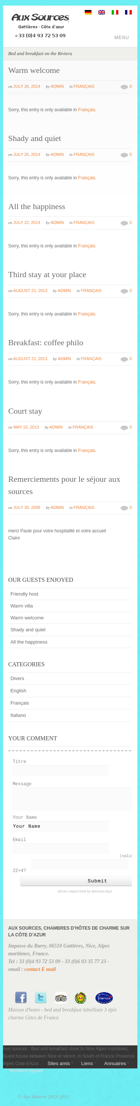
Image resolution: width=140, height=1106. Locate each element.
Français (84, 86)
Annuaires (115, 1069)
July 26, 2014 (26, 86)
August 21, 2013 (30, 290)
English (18, 690)
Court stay (25, 411)
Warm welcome (34, 70)
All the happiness (36, 206)
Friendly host (24, 594)
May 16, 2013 (26, 427)
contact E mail (40, 975)
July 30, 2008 (26, 507)
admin (57, 86)
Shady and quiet (34, 138)
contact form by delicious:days (84, 897)
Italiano (18, 715)
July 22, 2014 (26, 222)
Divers (17, 678)
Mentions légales (26, 1076)
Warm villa (21, 606)
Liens (87, 1069)
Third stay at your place (47, 274)
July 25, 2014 (26, 154)
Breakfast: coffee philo (45, 342)
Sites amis (58, 1069)
